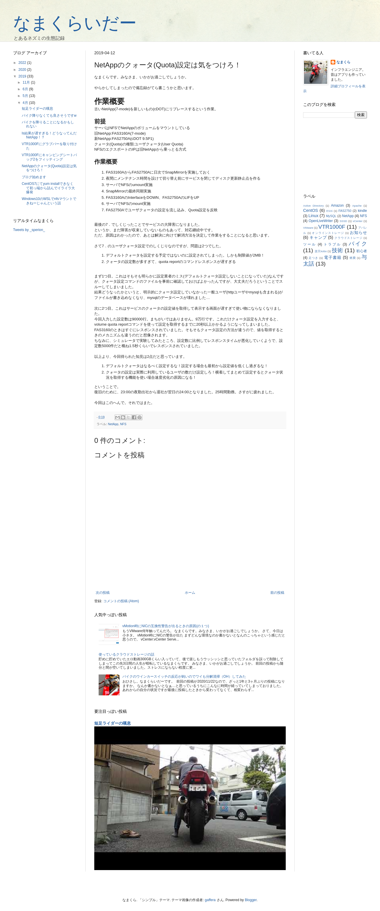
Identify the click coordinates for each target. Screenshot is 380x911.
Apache (357, 205)
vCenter (358, 221)
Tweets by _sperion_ (29, 230)
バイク (358, 244)
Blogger (251, 900)
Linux (313, 215)
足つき (313, 257)
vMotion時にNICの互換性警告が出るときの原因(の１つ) (165, 626)
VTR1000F (331, 227)
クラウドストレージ (348, 237)
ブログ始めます (34, 177)
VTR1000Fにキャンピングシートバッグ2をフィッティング (49, 157)
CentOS (310, 210)
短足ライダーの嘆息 (112, 723)
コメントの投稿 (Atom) (121, 601)
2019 (23, 76)
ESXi (329, 210)
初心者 (361, 251)
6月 (26, 89)
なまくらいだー (75, 23)
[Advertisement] (335, 156)
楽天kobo (321, 251)
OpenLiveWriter (321, 221)
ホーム (190, 593)
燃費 (353, 257)
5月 (26, 96)
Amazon (337, 205)
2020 (23, 70)
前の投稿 (277, 593)
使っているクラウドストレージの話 (126, 654)
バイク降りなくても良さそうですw (49, 115)
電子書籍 (332, 257)
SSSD (343, 221)
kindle (362, 211)
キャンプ (318, 237)
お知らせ (358, 232)
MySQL (331, 216)
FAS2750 (345, 210)
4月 (26, 103)
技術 (337, 250)
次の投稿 (103, 593)
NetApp (113, 424)
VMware (308, 227)
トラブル (332, 244)
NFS (123, 424)
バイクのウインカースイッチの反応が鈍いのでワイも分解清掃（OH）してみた (184, 676)
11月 (27, 82)
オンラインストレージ (328, 232)
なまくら (343, 62)
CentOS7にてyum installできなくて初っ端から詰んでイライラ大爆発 (48, 188)
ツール (309, 244)
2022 (23, 63)
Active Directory (313, 205)
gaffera (210, 900)
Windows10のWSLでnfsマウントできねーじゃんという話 (49, 201)
